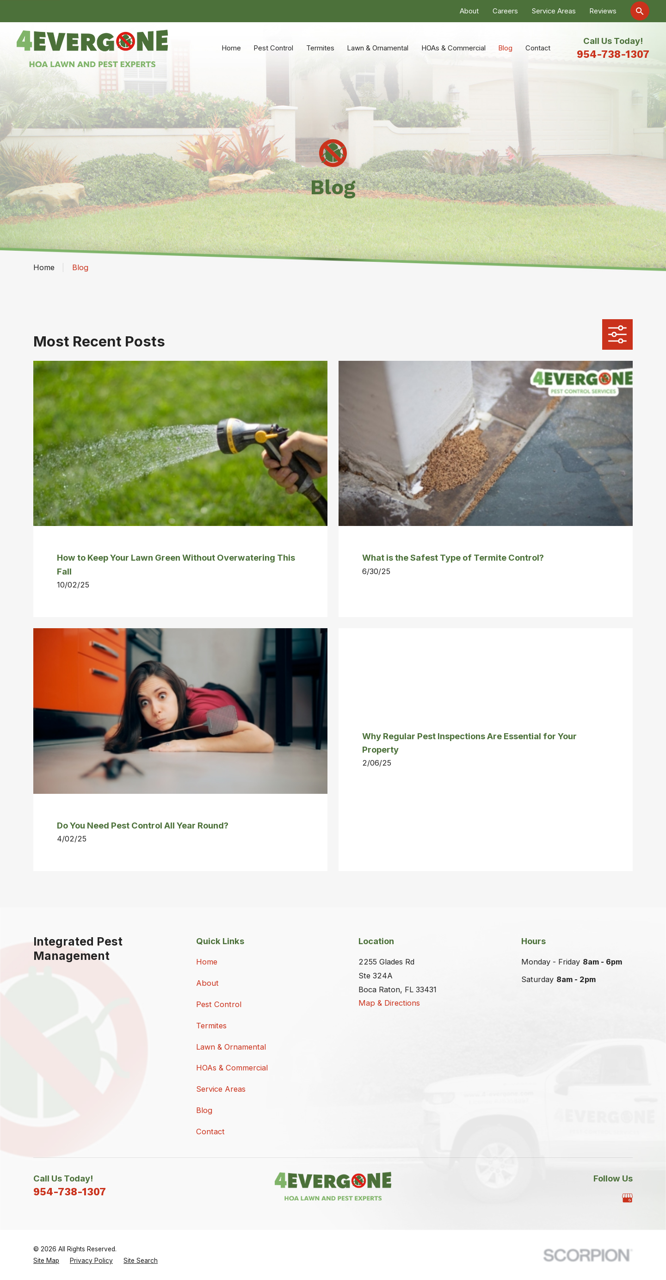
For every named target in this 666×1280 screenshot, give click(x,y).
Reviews (603, 11)
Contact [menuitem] (537, 48)
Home (206, 961)
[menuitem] (46, 1261)
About (469, 11)
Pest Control (218, 1004)
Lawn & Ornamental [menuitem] (377, 48)
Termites (211, 1025)
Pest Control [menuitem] (273, 48)
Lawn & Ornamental (231, 1046)
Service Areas (554, 11)
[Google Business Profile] (627, 1198)
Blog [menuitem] (505, 48)
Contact (210, 1131)
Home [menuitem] (231, 48)
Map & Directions (389, 1003)
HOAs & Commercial (232, 1067)
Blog (204, 1110)
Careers (505, 11)
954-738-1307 (613, 54)
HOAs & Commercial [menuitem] (453, 48)
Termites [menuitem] (320, 48)
